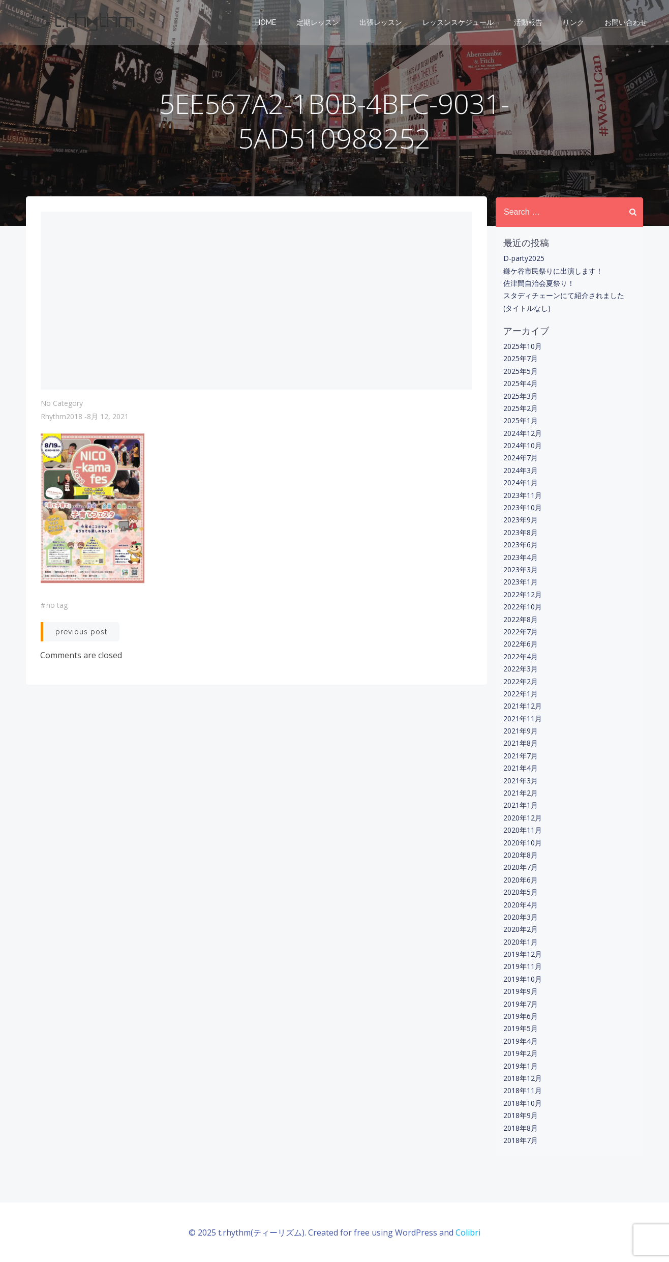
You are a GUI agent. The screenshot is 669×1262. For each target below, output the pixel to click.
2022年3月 (520, 668)
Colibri (467, 1231)
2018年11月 (522, 1090)
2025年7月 (520, 358)
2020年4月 (520, 904)
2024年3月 (520, 470)
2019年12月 (522, 954)
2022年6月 (520, 644)
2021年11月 (522, 718)
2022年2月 (520, 681)
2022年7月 (520, 631)
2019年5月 (520, 1028)
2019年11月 (522, 966)
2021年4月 (520, 768)
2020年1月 (520, 942)
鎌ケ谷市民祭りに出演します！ (552, 270)
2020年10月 (522, 842)
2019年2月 (520, 1053)
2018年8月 (520, 1127)
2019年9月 (520, 991)
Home (266, 23)
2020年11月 (522, 830)
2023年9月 (520, 519)
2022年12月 (522, 594)
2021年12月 (522, 706)
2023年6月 (520, 544)
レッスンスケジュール (458, 23)
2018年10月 (522, 1103)
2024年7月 (520, 457)
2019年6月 (520, 1016)
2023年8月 (520, 532)
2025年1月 (520, 420)
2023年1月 (520, 581)
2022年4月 (520, 656)
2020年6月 (520, 880)
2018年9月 (520, 1115)
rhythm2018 (61, 418)
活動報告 (528, 23)
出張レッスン (381, 23)
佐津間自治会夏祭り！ (538, 283)
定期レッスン (318, 23)
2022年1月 (520, 693)
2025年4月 (520, 383)
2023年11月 (522, 495)
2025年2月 (520, 408)
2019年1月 (520, 1065)
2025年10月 (522, 346)
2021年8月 (520, 743)
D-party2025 (523, 258)
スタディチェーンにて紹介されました (563, 295)
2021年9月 (520, 731)
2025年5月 (520, 371)
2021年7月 (520, 755)
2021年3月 (520, 780)
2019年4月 (520, 1041)
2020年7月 (520, 867)
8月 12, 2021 (108, 418)
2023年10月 (522, 507)
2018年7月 (520, 1140)
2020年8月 (520, 855)
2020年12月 (522, 818)
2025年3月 (520, 395)
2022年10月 (522, 606)
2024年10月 (522, 445)
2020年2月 (520, 929)
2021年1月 (520, 805)
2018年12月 (522, 1078)
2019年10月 (522, 979)
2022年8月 (520, 619)
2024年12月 (522, 433)
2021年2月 (520, 793)
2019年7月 (520, 1004)
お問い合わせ (626, 23)
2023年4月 (520, 557)
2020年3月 (520, 917)
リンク (574, 23)
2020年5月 (520, 892)
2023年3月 (520, 569)
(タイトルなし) (526, 308)
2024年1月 (520, 482)
